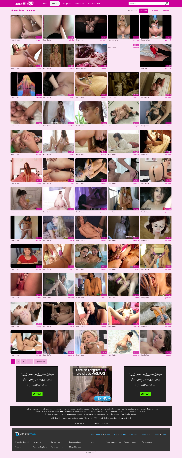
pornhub (103, 40)
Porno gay (91, 442)
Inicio (45, 3)
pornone (71, 69)
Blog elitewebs (75, 447)
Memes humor (38, 442)
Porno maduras (75, 442)
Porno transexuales (113, 442)
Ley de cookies (111, 434)
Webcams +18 (94, 3)
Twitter (164, 434)
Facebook (155, 434)
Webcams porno (130, 442)
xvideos (168, 126)
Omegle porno (56, 442)
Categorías (66, 3)
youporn (39, 40)
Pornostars (79, 3)
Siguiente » (40, 361)
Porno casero (147, 442)
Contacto (144, 434)
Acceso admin (91, 452)
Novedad (154, 11)
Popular (143, 11)
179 (30, 361)
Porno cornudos (57, 447)
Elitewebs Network (22, 442)
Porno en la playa (40, 447)
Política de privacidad (128, 434)
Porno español (20, 447)
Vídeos (54, 3)
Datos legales (96, 434)
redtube (71, 40)
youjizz (136, 126)
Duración (165, 11)
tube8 (40, 126)
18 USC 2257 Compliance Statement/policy (91, 423)
